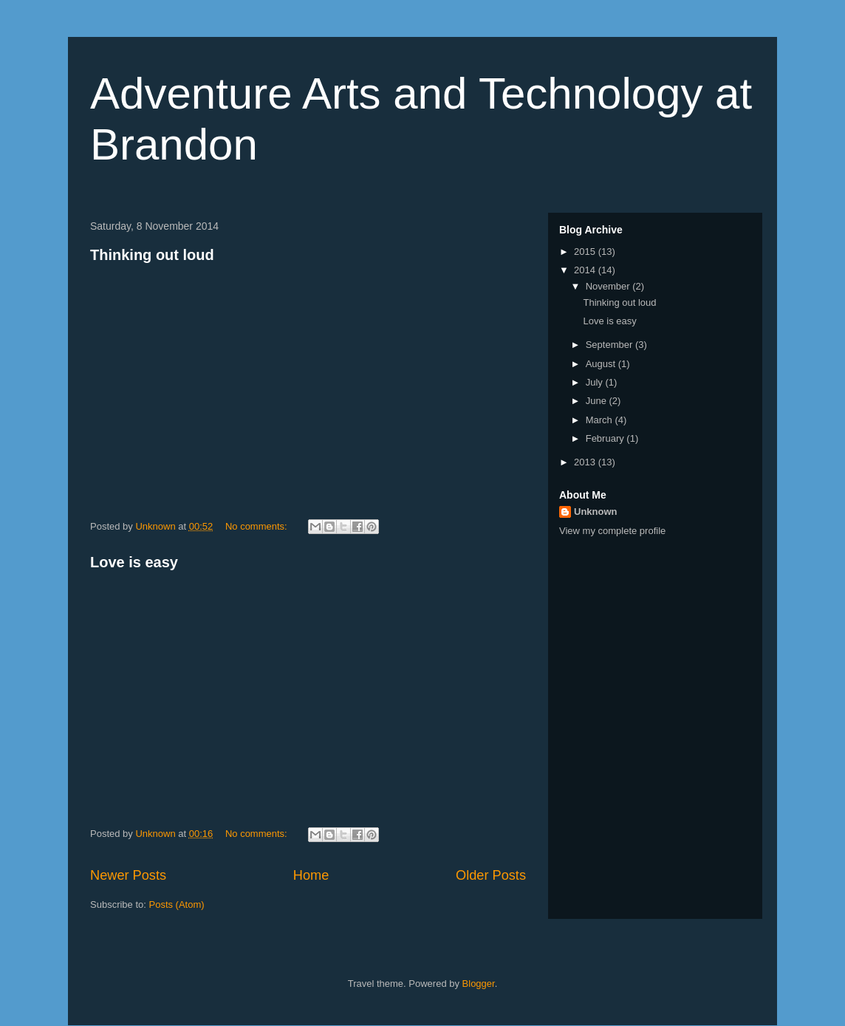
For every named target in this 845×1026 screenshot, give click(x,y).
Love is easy (134, 562)
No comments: (257, 526)
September (610, 344)
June (597, 400)
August (602, 363)
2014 (586, 270)
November (609, 286)
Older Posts (491, 875)
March (600, 419)
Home (311, 875)
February (606, 438)
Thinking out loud (152, 255)
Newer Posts (128, 875)
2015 (586, 251)
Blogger (478, 983)
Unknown (596, 511)
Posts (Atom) (177, 904)
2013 (586, 462)
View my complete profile (612, 530)
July (596, 382)
